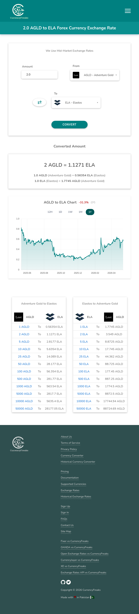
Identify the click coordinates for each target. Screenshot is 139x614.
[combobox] (94, 75)
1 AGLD (24, 327)
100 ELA (83, 371)
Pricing (65, 471)
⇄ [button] (39, 102)
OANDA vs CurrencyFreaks (76, 547)
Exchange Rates (70, 490)
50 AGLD (24, 364)
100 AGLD (24, 371)
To (55, 94)
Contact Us (67, 525)
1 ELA (84, 327)
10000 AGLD (24, 401)
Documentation (70, 477)
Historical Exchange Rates (76, 496)
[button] (128, 11)
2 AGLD (24, 334)
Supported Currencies (73, 484)
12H (49, 212)
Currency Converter (72, 455)
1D (60, 212)
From (76, 66)
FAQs (64, 519)
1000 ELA (83, 386)
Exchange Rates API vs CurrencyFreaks (83, 572)
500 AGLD (24, 379)
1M (80, 212)
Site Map (66, 531)
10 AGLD (24, 349)
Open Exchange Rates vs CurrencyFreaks (84, 553)
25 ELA (84, 357)
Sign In (65, 512)
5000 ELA (83, 394)
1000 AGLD (24, 386)
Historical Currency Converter (78, 461)
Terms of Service (70, 443)
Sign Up (65, 506)
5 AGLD (24, 342)
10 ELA (84, 349)
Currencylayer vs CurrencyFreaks (80, 560)
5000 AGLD (24, 394)
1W (70, 212)
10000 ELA (84, 401)
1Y (90, 212)
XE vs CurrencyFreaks (73, 566)
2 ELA (84, 334)
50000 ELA (84, 409)
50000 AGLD (24, 409)
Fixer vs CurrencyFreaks (75, 541)
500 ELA (83, 379)
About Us (66, 436)
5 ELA (84, 342)
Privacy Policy (69, 449)
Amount (27, 67)
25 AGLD (24, 357)
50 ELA (84, 364)
